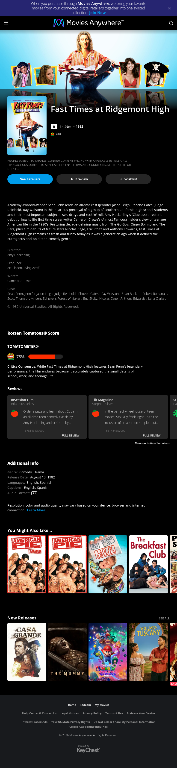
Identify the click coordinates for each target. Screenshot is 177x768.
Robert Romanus (154, 293)
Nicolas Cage (109, 298)
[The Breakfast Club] (148, 564)
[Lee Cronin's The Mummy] (67, 652)
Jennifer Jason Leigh (39, 293)
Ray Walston (110, 293)
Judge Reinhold (65, 293)
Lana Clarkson (158, 298)
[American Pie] (67, 564)
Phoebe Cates (89, 293)
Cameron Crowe (19, 280)
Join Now (97, 12)
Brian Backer (131, 293)
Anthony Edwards (133, 298)
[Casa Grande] (26, 652)
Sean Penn (15, 293)
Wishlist (128, 179)
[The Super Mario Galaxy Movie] (107, 652)
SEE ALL (164, 618)
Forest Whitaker (69, 298)
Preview (79, 179)
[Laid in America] (107, 564)
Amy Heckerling (18, 255)
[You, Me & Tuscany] (148, 652)
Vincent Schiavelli (43, 298)
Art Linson (14, 268)
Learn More (36, 510)
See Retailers (30, 179)
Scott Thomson (18, 298)
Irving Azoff (31, 268)
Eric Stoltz (90, 298)
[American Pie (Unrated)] (26, 564)
